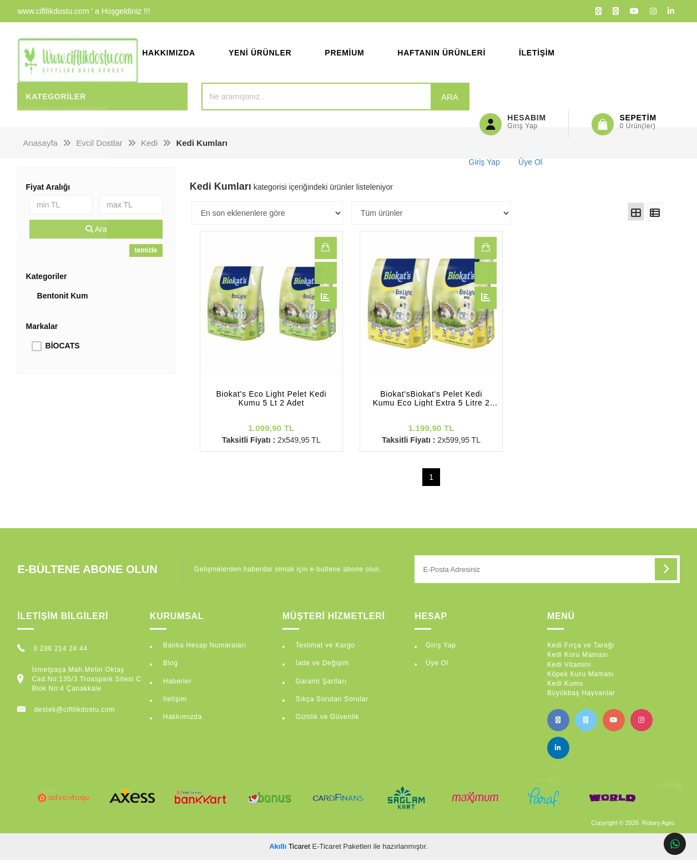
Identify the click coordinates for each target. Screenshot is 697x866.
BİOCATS (63, 351)
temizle (146, 256)
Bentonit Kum (62, 301)
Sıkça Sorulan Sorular (330, 704)
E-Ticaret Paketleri (341, 852)
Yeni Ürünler (260, 55)
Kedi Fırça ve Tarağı (580, 651)
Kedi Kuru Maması (577, 661)
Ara (423, 102)
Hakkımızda (168, 55)
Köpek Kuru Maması (580, 679)
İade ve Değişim (321, 669)
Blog (169, 669)
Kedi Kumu (565, 689)
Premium (344, 55)
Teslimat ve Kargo (324, 651)
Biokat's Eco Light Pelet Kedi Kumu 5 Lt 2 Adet (271, 404)
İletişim (537, 55)
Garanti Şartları (320, 687)
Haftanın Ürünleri (441, 55)
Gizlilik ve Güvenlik (326, 722)
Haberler (176, 687)
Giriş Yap (441, 651)
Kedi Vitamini (569, 670)
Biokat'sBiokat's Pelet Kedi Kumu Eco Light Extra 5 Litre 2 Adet (431, 404)
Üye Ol (437, 669)
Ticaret (289, 852)
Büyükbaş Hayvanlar (581, 699)
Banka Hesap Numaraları (203, 651)
